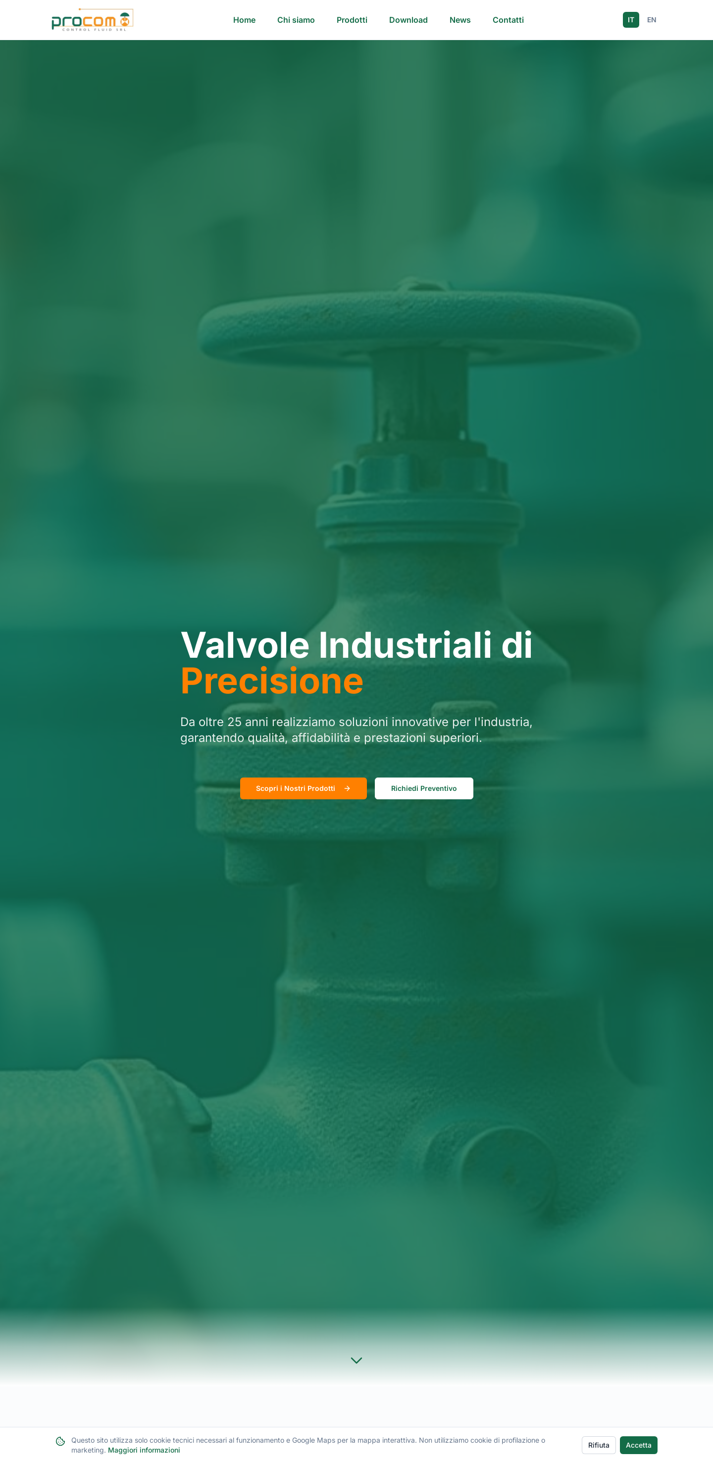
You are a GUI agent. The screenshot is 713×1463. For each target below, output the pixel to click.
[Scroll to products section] (356, 1360)
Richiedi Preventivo (424, 788)
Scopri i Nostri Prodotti (303, 788)
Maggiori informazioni (144, 1450)
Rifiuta (599, 1445)
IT (631, 19)
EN (652, 19)
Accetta (639, 1445)
